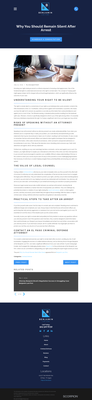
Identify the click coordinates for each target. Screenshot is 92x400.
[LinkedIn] (52, 331)
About (46, 344)
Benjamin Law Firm (62, 252)
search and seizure (53, 190)
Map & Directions (46, 380)
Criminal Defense (27, 256)
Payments (46, 361)
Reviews (46, 353)
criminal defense (28, 172)
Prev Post (21, 262)
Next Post (70, 262)
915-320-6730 (46, 327)
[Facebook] (44, 331)
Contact (46, 366)
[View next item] (23, 294)
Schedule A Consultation (46, 39)
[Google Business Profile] (40, 331)
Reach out (49, 246)
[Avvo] (48, 331)
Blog (46, 357)
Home (46, 340)
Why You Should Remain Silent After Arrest (32, 252)
